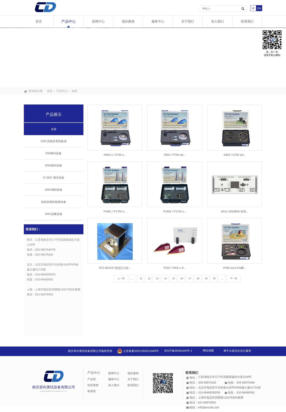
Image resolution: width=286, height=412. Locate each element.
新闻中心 (98, 21)
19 (206, 278)
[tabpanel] (143, 57)
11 (141, 278)
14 (165, 278)
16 (181, 278)
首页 (39, 21)
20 (214, 278)
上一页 (121, 278)
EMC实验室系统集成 (53, 141)
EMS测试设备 (53, 165)
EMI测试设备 (54, 153)
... (132, 278)
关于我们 (187, 21)
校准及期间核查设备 (53, 201)
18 (198, 278)
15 (173, 278)
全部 (74, 91)
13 (157, 278)
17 (189, 278)
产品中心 (68, 21)
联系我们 (247, 21)
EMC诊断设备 (53, 214)
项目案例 (128, 21)
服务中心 (158, 21)
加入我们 (217, 21)
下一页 (233, 278)
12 (149, 278)
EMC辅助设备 (53, 189)
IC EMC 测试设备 (54, 177)
